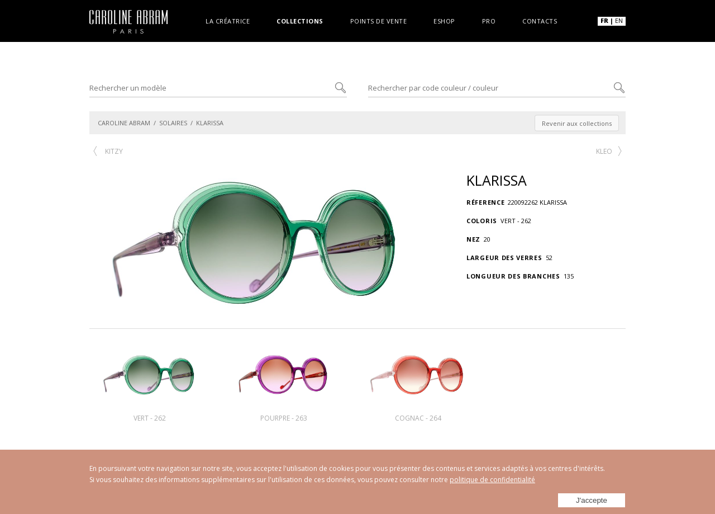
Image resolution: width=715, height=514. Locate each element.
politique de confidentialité (492, 479)
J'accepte (592, 498)
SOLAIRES (173, 123)
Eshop (444, 20)
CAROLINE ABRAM (124, 123)
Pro (489, 20)
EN (619, 20)
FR (604, 20)
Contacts (539, 20)
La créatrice (228, 20)
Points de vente (378, 20)
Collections (300, 20)
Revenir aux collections (577, 123)
